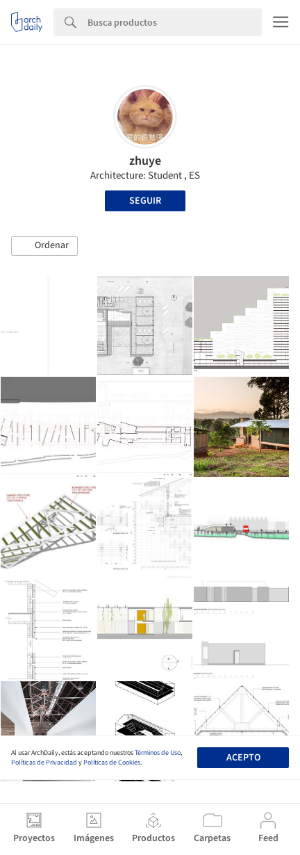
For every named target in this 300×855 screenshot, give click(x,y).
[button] (44, 246)
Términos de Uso (158, 753)
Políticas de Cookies (111, 762)
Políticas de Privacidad (44, 762)
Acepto (243, 758)
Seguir (145, 201)
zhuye (145, 161)
